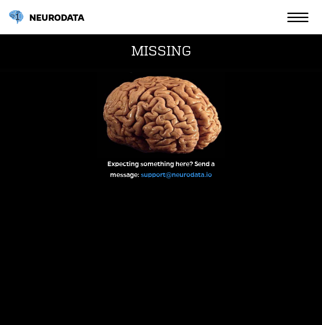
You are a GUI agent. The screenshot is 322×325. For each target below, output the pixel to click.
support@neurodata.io (176, 174)
